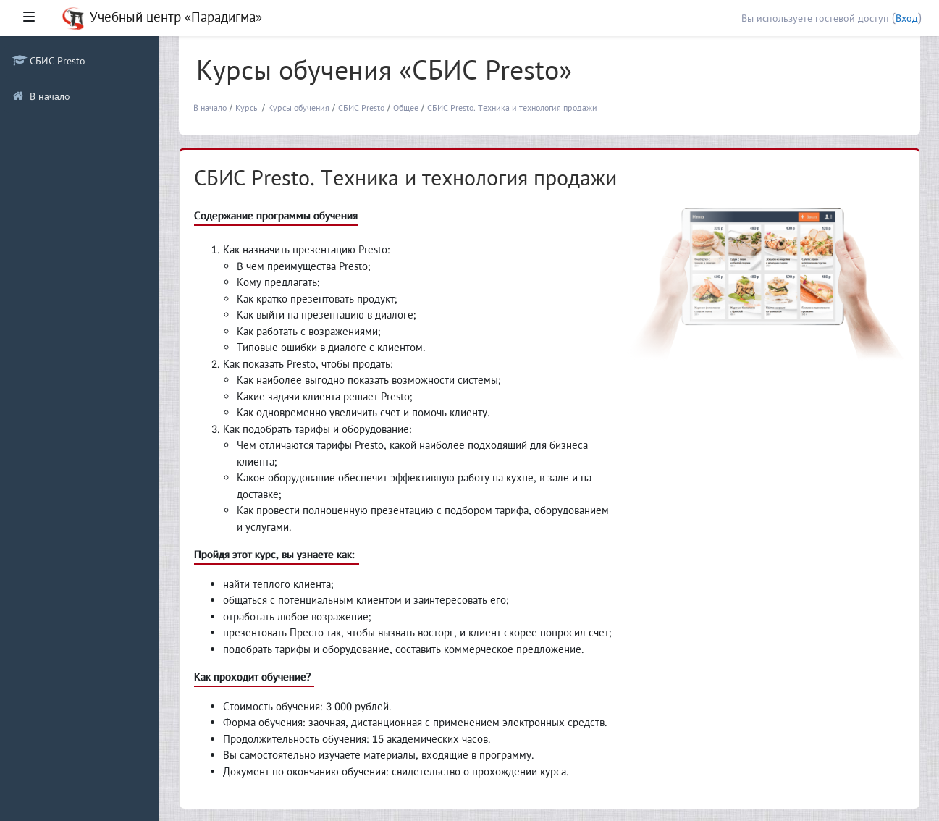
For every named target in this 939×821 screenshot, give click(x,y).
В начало (210, 107)
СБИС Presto (361, 107)
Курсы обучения (298, 107)
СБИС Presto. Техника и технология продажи (512, 107)
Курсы (247, 107)
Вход (907, 18)
